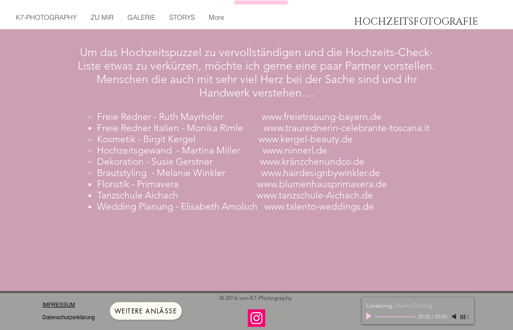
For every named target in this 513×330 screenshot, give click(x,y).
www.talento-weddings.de (319, 206)
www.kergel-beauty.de (306, 139)
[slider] (464, 317)
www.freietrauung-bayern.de (321, 116)
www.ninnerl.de (295, 150)
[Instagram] (256, 318)
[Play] (369, 316)
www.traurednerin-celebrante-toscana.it (346, 127)
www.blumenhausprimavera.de (322, 183)
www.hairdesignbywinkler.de (320, 172)
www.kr (274, 161)
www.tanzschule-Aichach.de (315, 195)
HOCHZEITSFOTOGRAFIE (416, 21)
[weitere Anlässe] (146, 311)
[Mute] (455, 316)
